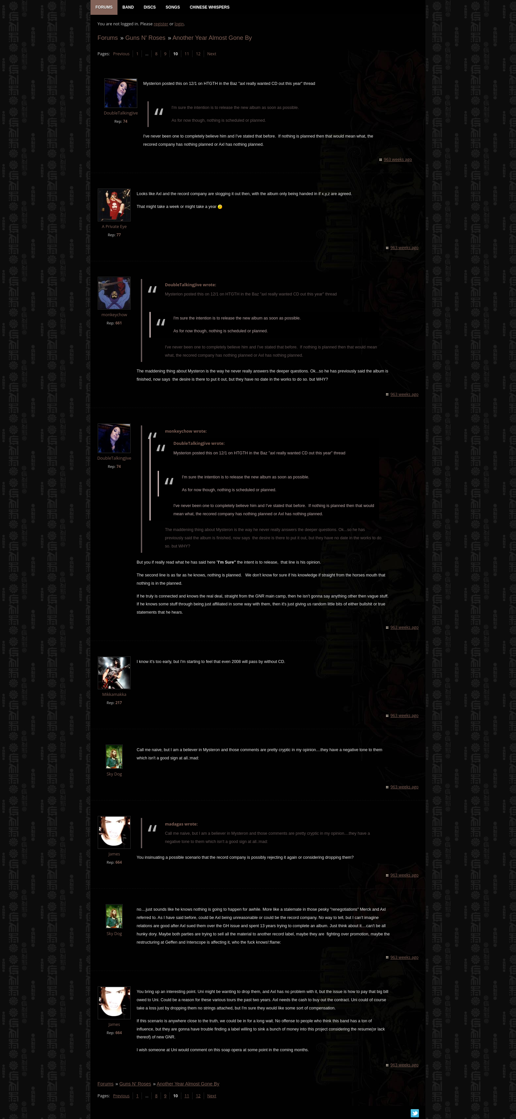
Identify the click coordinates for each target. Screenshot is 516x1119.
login (178, 25)
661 (118, 323)
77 (118, 235)
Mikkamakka (114, 695)
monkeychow (114, 315)
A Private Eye (113, 227)
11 (186, 54)
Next (211, 54)
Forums (107, 38)
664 (118, 863)
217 (118, 703)
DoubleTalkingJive (120, 114)
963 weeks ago (398, 160)
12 (197, 54)
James (113, 855)
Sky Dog (114, 775)
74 (125, 121)
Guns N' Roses (145, 38)
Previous (121, 54)
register (160, 25)
